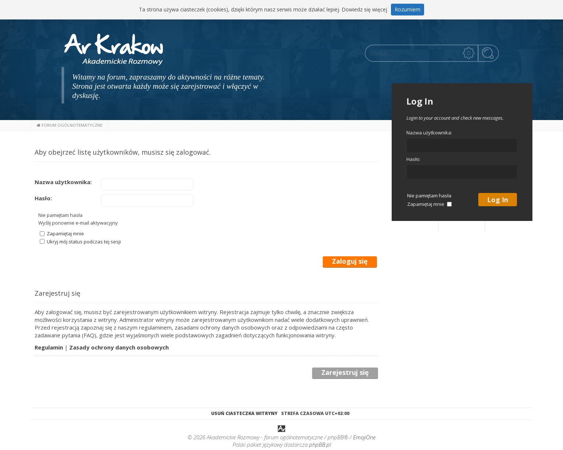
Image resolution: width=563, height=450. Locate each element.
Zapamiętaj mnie (62, 233)
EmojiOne (364, 437)
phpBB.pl (320, 444)
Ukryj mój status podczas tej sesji (80, 241)
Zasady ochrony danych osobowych (119, 347)
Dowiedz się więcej (364, 9)
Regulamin (49, 347)
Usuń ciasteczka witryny (244, 413)
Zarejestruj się (345, 372)
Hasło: (43, 198)
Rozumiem (407, 9)
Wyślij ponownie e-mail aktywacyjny (78, 222)
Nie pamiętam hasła (60, 215)
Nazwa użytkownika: (63, 182)
